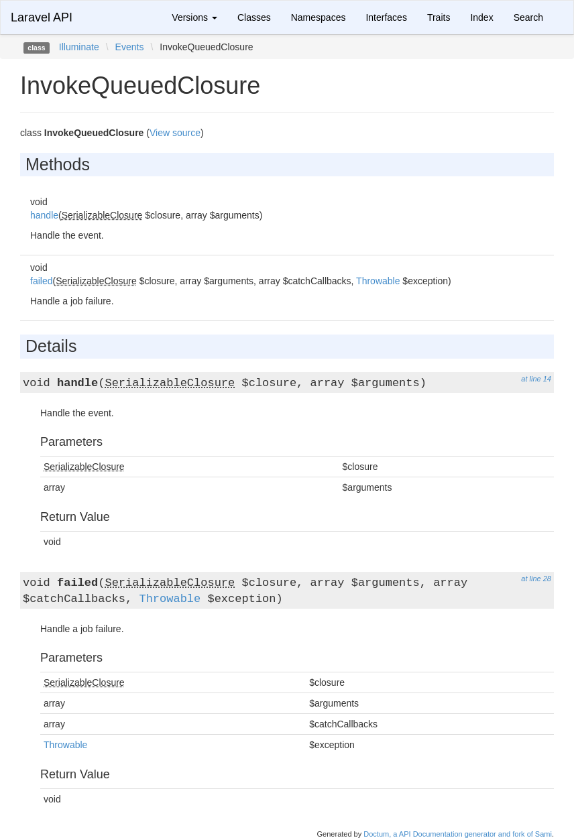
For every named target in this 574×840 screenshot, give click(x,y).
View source (175, 132)
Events (129, 47)
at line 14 (536, 379)
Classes (254, 17)
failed (41, 281)
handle (44, 215)
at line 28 (536, 579)
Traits (438, 17)
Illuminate (79, 47)
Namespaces (318, 17)
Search (528, 17)
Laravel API (41, 17)
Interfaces (385, 17)
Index (481, 17)
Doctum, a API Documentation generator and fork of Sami (457, 834)
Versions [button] (194, 17)
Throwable (378, 281)
